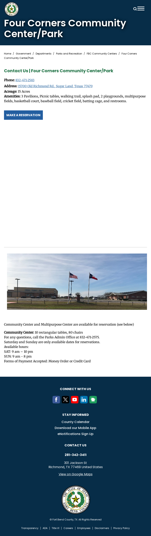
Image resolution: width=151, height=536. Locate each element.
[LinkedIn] (84, 402)
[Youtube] (75, 402)
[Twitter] (66, 402)
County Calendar (75, 421)
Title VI (55, 528)
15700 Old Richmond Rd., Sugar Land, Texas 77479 (57, 86)
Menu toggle (140, 8)
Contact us (75, 445)
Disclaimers (102, 528)
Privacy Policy (121, 528)
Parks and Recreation (69, 53)
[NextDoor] (94, 402)
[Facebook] (57, 402)
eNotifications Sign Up (75, 433)
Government (23, 53)
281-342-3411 (76, 455)
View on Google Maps (76, 474)
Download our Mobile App (75, 427)
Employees (84, 528)
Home (7, 53)
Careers (68, 528)
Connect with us (75, 388)
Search (134, 8)
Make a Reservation (24, 115)
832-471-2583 (25, 80)
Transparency (29, 528)
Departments (43, 53)
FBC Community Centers (102, 53)
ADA (45, 528)
